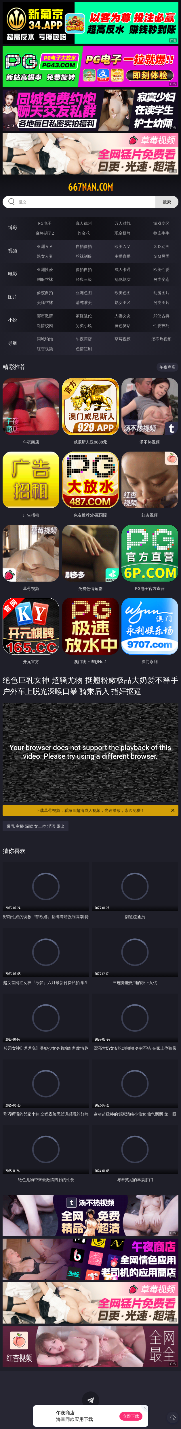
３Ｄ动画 (161, 246)
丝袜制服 (84, 256)
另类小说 (84, 325)
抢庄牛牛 (161, 233)
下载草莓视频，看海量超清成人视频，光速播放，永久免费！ (105, 810)
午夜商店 (84, 339)
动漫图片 (161, 292)
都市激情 (45, 315)
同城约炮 (45, 339)
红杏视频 (45, 348)
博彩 (12, 227)
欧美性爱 (161, 269)
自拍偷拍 (84, 246)
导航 (12, 343)
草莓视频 (123, 339)
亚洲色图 (84, 292)
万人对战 (123, 223)
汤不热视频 (161, 339)
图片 (12, 297)
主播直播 (123, 256)
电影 (12, 273)
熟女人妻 (45, 256)
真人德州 (84, 223)
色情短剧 (84, 348)
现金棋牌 (123, 233)
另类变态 (161, 279)
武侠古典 (161, 315)
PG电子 (45, 223)
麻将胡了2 (45, 233)
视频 (12, 250)
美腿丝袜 (45, 302)
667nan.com (90, 187)
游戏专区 (161, 223)
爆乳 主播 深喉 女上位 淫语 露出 (35, 826)
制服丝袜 (45, 279)
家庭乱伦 (84, 315)
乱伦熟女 (123, 279)
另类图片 (161, 302)
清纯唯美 (84, 302)
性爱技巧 (161, 325)
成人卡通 (123, 269)
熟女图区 (123, 302)
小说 (12, 320)
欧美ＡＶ (123, 246)
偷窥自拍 (45, 292)
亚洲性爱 (45, 269)
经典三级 (84, 279)
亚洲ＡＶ (45, 246)
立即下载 (131, 1416)
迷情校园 (45, 325)
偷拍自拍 (84, 269)
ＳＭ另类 (161, 256)
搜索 (167, 202)
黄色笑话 (123, 325)
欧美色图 (123, 292)
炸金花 (84, 233)
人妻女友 (123, 315)
